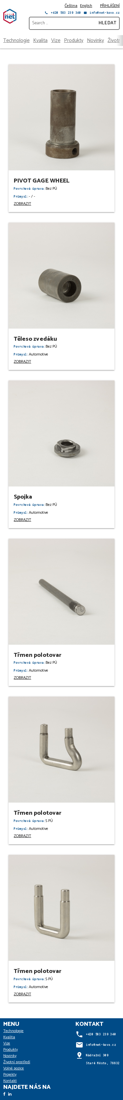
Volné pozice (13, 1068)
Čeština (71, 6)
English (86, 6)
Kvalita (40, 40)
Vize (55, 40)
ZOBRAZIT (22, 204)
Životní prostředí (16, 1062)
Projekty (9, 1074)
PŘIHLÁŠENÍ (110, 6)
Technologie (16, 40)
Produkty (73, 40)
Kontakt (10, 1081)
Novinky (95, 40)
